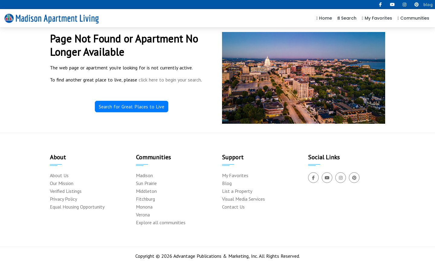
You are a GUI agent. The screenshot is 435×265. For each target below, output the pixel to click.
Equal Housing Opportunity (77, 207)
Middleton (146, 191)
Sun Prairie (146, 183)
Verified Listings (66, 191)
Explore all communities (160, 222)
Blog (227, 183)
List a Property (237, 191)
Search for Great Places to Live (131, 107)
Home (324, 18)
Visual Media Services (243, 199)
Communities (413, 18)
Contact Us (233, 207)
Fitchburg (145, 199)
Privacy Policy (63, 199)
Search (346, 18)
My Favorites (377, 18)
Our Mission (61, 183)
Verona (143, 215)
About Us (59, 175)
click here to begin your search (170, 80)
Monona (144, 207)
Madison (144, 175)
